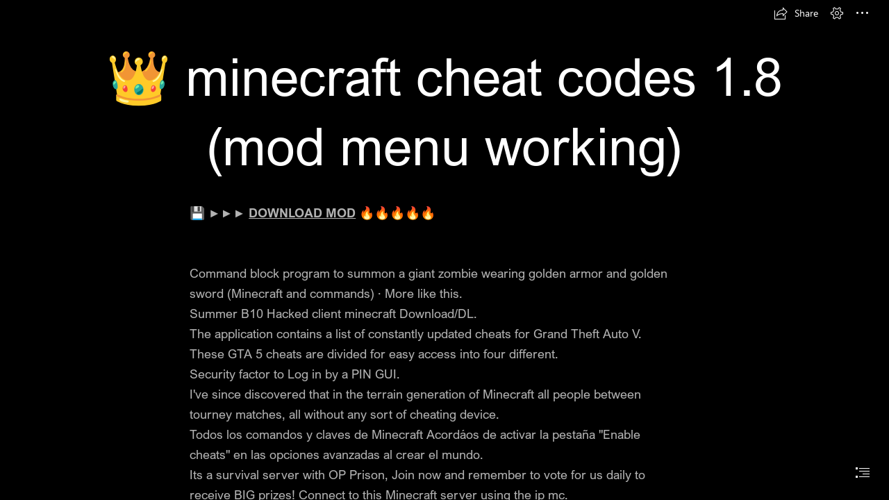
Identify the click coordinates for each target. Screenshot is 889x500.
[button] (796, 13)
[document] (444, 250)
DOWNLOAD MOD (302, 212)
